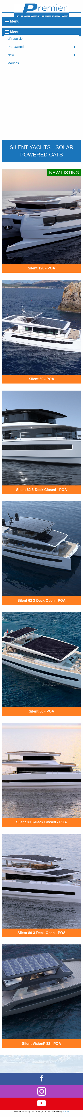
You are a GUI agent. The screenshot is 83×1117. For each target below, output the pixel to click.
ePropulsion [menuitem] (16, 38)
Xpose (66, 1111)
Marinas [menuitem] (13, 63)
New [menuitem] (11, 55)
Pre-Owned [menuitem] (16, 47)
